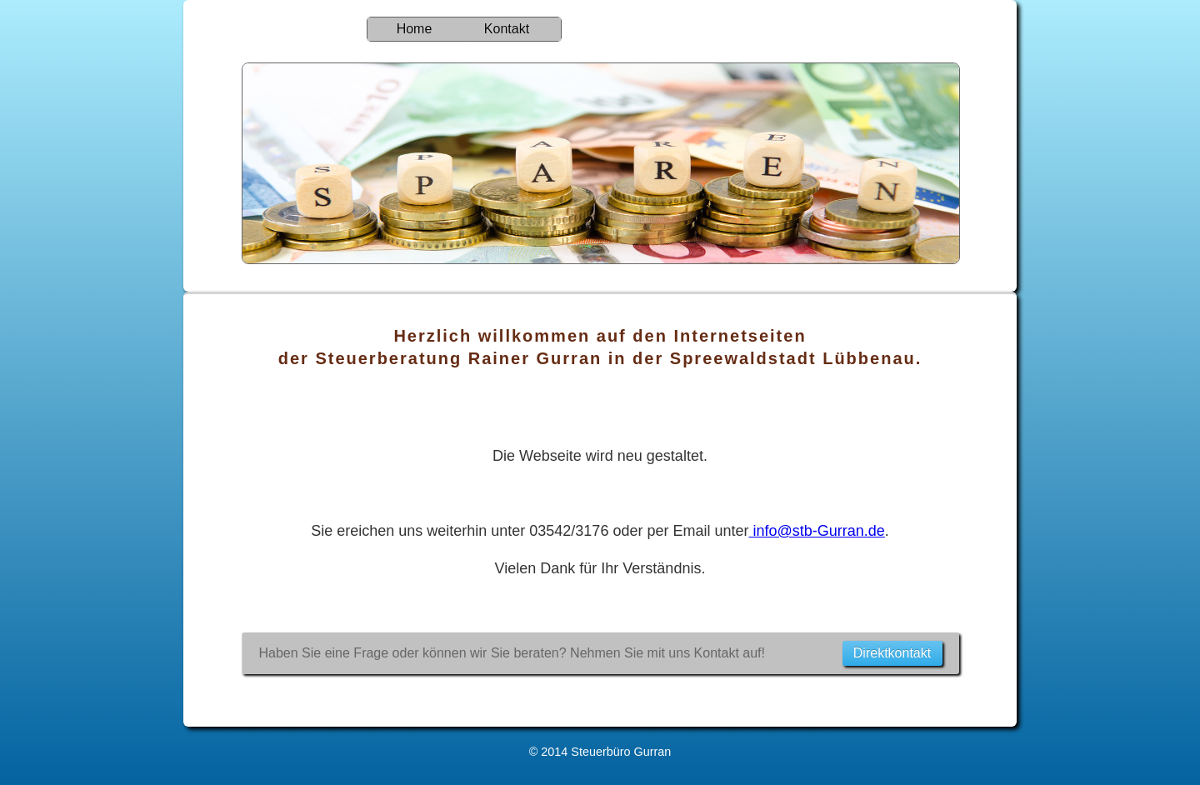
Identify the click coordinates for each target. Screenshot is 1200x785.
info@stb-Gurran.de (816, 530)
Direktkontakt (892, 653)
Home (414, 29)
